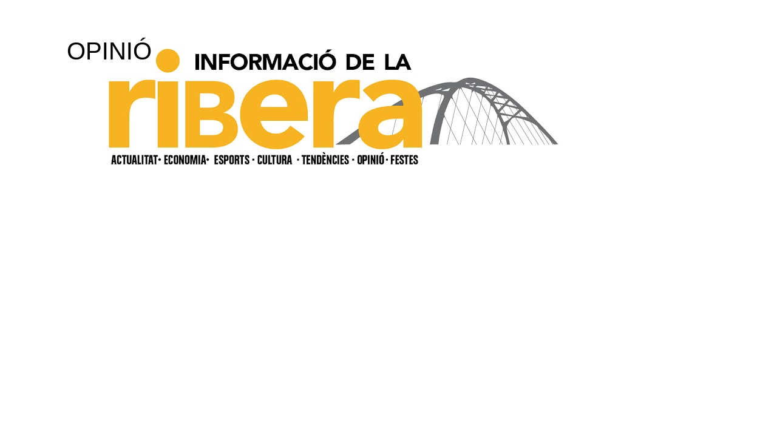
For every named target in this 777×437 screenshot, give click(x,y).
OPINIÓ (109, 51)
